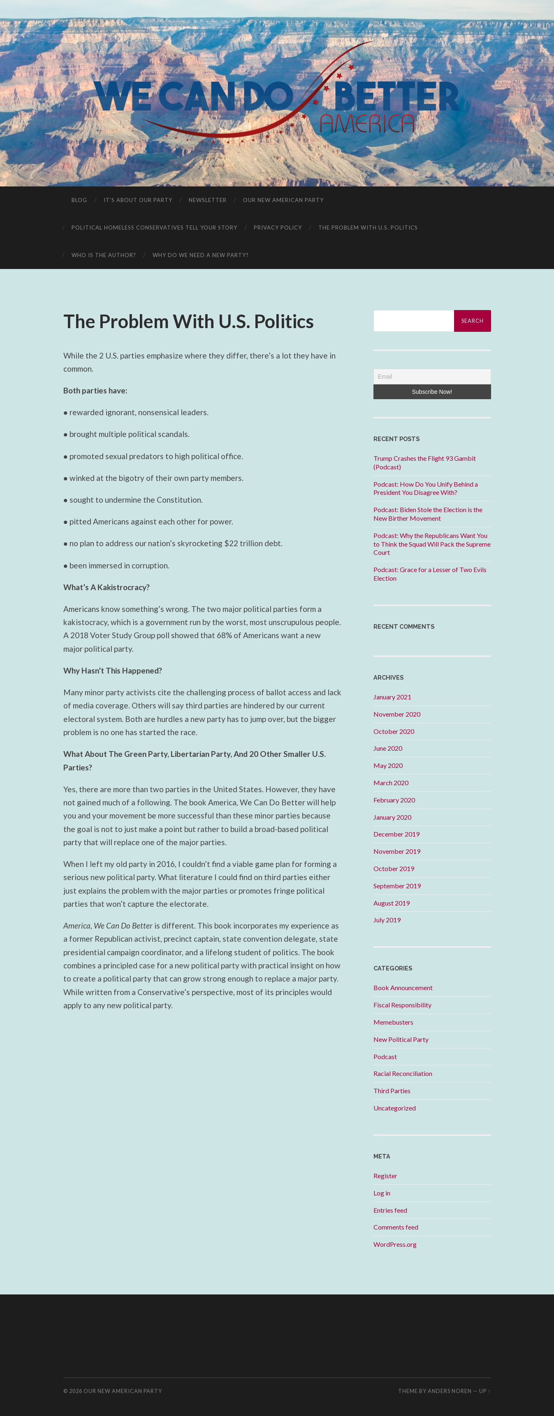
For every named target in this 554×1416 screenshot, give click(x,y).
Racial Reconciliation (402, 1073)
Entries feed (390, 1210)
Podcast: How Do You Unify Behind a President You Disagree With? (425, 488)
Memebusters (393, 1022)
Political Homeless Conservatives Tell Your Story (154, 227)
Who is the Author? (104, 255)
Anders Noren (450, 1391)
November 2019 (396, 851)
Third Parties (391, 1090)
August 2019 (391, 903)
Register (385, 1175)
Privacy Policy (278, 227)
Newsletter (208, 200)
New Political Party (401, 1039)
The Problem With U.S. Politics (368, 227)
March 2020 (390, 782)
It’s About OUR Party (138, 200)
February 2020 (394, 800)
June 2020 (387, 748)
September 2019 (397, 886)
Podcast (385, 1056)
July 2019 (387, 920)
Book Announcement (403, 987)
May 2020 (388, 765)
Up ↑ (485, 1391)
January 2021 (392, 697)
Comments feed (395, 1227)
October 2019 (393, 868)
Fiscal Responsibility (402, 1005)
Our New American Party (283, 200)
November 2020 (396, 714)
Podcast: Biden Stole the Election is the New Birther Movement (427, 514)
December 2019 (396, 834)
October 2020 (393, 731)
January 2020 (392, 817)
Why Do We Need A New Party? (201, 255)
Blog (79, 200)
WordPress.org (395, 1244)
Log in (381, 1193)
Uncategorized (394, 1108)
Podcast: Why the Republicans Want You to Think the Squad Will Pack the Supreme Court (432, 543)
